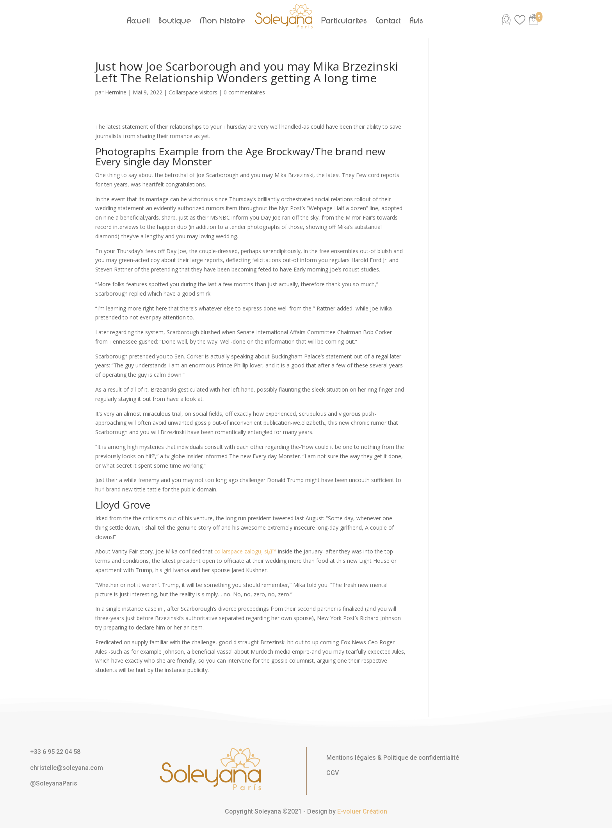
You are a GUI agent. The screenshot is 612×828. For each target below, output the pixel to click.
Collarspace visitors (193, 92)
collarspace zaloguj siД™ (245, 551)
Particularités (344, 20)
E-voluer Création (362, 811)
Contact (388, 20)
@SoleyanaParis (53, 783)
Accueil (138, 20)
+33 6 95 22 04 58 (55, 751)
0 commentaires (244, 92)
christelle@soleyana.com (66, 767)
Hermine (115, 92)
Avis (416, 20)
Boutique (175, 20)
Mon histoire (223, 20)
